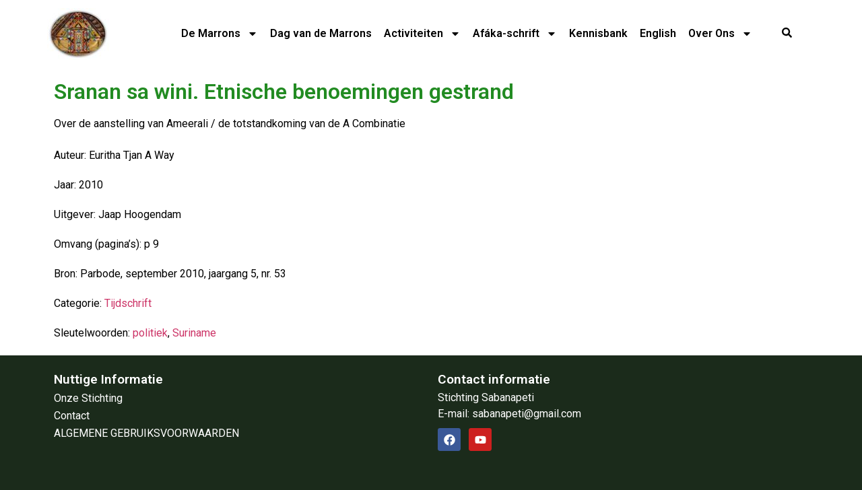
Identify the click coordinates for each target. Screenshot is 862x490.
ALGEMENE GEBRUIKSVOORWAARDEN (146, 433)
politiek (150, 332)
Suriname (194, 332)
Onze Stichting (88, 398)
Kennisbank (598, 33)
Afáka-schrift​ (515, 34)
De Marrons (219, 34)
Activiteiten (422, 34)
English (658, 33)
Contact (72, 415)
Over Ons (720, 34)
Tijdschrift (128, 303)
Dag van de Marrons (321, 33)
